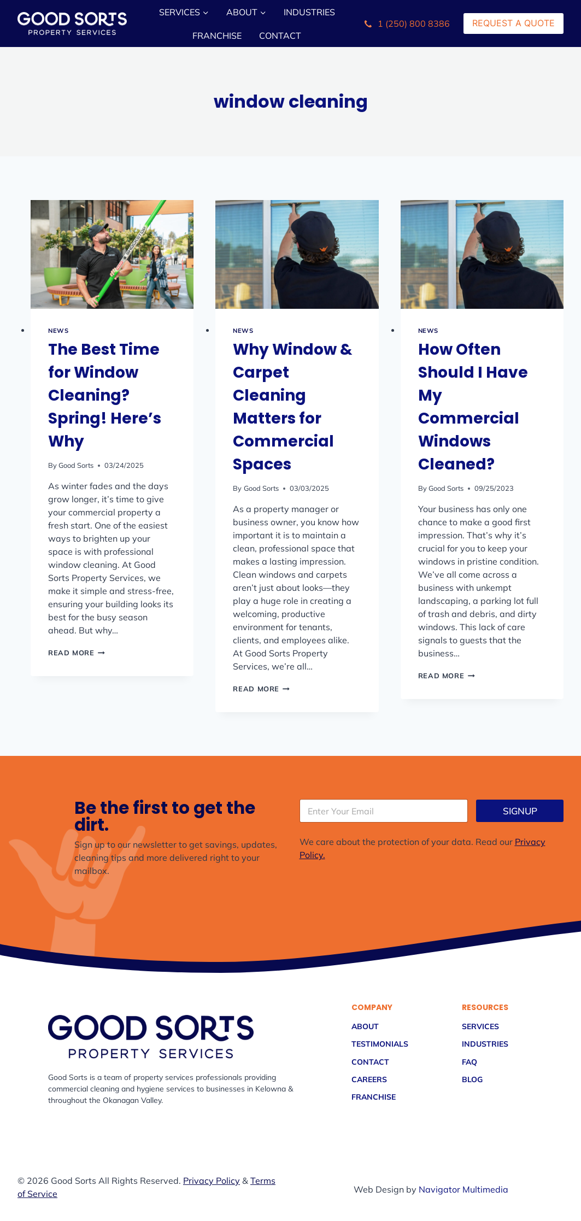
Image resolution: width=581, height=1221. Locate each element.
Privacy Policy (211, 1180)
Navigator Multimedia (463, 1189)
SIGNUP (520, 811)
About (365, 1026)
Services (480, 1026)
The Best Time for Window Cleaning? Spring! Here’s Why (104, 395)
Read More (76, 652)
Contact (280, 35)
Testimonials (379, 1043)
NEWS (58, 330)
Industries (309, 12)
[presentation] (112, 254)
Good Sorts (75, 465)
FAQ (469, 1061)
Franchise (217, 35)
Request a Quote (513, 22)
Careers (369, 1079)
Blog (472, 1079)
